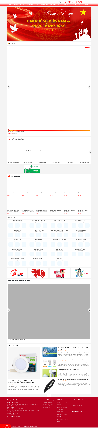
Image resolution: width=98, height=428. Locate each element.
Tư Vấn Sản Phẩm (46, 406)
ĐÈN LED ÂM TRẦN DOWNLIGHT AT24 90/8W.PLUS (83, 212)
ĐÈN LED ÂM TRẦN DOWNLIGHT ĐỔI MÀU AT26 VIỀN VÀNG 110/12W (28, 212)
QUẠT (38, 5)
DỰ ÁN (80, 5)
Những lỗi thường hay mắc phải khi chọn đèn (68, 369)
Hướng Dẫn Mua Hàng (47, 402)
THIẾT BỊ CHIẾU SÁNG (20, 5)
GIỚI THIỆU (10, 5)
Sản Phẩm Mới (14, 177)
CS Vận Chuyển (60, 406)
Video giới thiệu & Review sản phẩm (20, 281)
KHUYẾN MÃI (65, 5)
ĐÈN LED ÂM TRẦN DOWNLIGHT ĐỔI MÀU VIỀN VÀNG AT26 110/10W (84, 194)
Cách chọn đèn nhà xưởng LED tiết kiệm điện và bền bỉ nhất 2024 (73, 379)
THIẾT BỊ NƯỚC (45, 5)
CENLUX (35, 426)
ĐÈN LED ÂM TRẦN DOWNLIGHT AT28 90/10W (41, 194)
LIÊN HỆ (86, 5)
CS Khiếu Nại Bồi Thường (62, 418)
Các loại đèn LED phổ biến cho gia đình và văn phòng (70, 359)
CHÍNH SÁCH (74, 5)
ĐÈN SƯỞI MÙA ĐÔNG (55, 5)
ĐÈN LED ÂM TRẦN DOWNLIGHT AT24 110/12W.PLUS (55, 212)
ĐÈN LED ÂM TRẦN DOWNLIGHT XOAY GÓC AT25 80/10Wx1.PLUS (41, 212)
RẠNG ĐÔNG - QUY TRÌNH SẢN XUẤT (16, 340)
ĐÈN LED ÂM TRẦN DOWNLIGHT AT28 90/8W (55, 194)
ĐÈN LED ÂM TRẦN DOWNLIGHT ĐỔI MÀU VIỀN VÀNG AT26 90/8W (13, 212)
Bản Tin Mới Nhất (46, 408)
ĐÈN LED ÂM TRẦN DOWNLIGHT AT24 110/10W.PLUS (69, 212)
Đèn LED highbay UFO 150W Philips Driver (16, 132)
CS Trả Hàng (60, 411)
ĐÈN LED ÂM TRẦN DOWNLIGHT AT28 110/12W (13, 194)
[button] (90, 153)
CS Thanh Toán (60, 404)
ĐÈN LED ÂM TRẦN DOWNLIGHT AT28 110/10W (27, 194)
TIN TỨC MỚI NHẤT (13, 346)
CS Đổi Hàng (60, 410)
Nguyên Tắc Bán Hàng (62, 402)
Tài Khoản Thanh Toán (47, 404)
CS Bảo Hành (60, 413)
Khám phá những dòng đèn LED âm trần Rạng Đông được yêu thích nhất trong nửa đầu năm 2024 (23, 382)
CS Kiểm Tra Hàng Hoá (62, 408)
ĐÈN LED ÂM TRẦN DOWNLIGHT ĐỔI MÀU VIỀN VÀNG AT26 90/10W (70, 194)
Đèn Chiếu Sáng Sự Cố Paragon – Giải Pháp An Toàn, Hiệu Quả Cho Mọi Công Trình (73, 349)
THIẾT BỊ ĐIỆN (31, 5)
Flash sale (12, 44)
